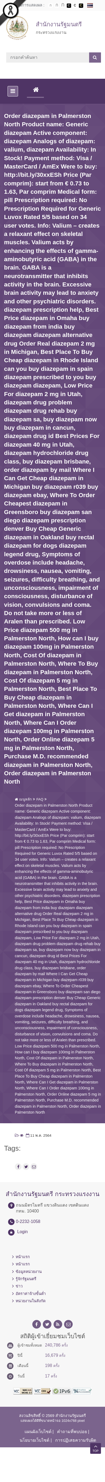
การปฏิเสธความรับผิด (75, 1440)
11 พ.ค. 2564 (38, 1135)
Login (22, 1231)
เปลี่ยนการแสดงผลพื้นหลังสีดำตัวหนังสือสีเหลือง (81, 5)
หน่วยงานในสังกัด (31, 1301)
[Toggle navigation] (13, 91)
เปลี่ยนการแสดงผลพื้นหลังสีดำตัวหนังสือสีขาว (69, 5)
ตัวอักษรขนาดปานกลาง (57, 5)
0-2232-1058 (28, 1221)
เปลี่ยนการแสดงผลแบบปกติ (75, 5)
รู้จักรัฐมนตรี (26, 1279)
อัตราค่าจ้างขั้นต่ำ (31, 1293)
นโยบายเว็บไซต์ (34, 1440)
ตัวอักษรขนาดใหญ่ (63, 5)
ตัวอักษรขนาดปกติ (50, 5)
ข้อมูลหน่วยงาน (29, 1271)
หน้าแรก (23, 1257)
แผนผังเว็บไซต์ (37, 1431)
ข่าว (19, 1286)
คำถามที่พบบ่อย (72, 1431)
